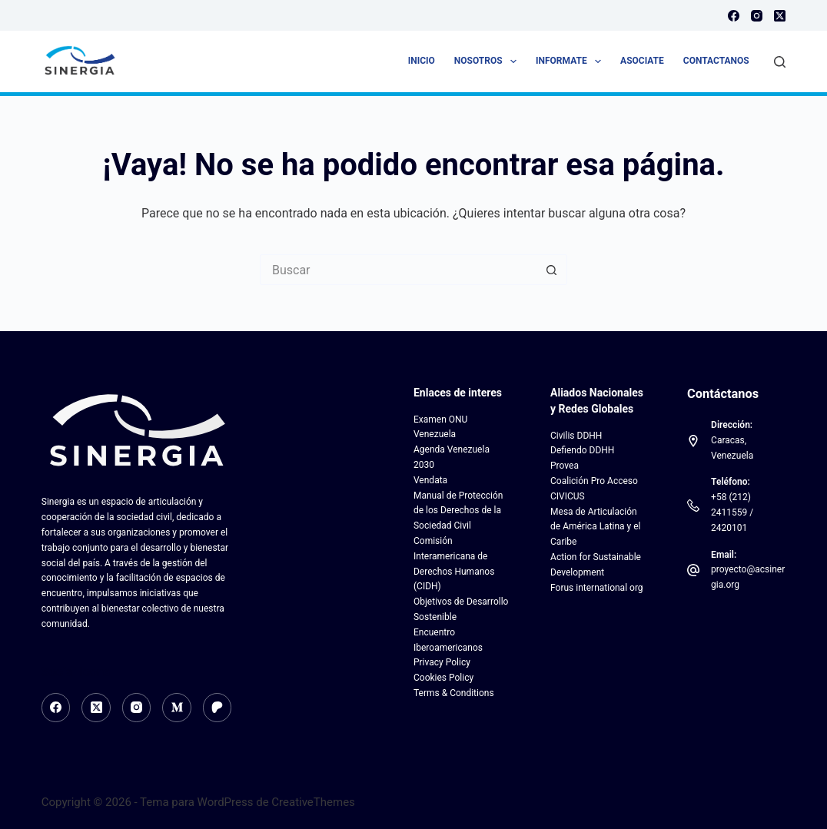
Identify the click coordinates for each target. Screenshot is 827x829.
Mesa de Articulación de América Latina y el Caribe (595, 527)
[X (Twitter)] (779, 16)
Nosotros (488, 61)
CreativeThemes (313, 802)
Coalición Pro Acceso (594, 481)
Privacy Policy (442, 662)
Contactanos (716, 60)
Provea (564, 465)
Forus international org (596, 587)
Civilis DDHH (576, 435)
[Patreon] (217, 707)
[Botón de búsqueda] (551, 269)
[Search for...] (398, 269)
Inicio (421, 60)
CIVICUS (567, 496)
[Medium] (176, 707)
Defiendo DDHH (582, 450)
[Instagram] (756, 16)
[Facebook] (733, 16)
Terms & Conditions (454, 693)
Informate (571, 61)
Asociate (642, 60)
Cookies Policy (443, 677)
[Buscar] (779, 62)
